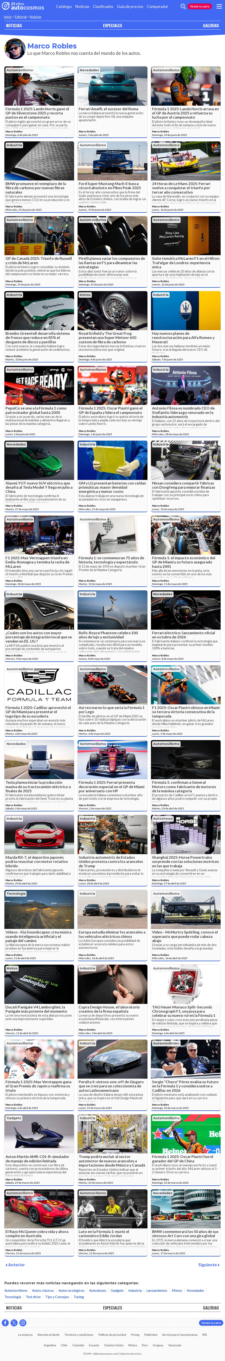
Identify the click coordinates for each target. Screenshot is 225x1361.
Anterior (15, 1264)
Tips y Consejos (57, 1297)
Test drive (33, 1297)
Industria (14, 145)
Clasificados (103, 6)
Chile (64, 1345)
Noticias (82, 6)
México (132, 1345)
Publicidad (150, 1334)
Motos (85, 295)
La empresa (25, 1334)
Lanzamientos (156, 1290)
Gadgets (14, 1118)
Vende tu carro (199, 6)
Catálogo (64, 6)
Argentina (50, 1345)
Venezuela (174, 1345)
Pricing (135, 1334)
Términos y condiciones (78, 1334)
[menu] (219, 6)
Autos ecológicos (71, 1290)
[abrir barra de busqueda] (183, 6)
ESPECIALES (112, 25)
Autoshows (163, 819)
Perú (145, 1345)
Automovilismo (20, 70)
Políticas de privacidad (112, 1334)
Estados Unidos (113, 1345)
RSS (204, 1334)
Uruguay (158, 1345)
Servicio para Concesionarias (180, 1334)
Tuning (79, 1297)
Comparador (157, 6)
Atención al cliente (48, 1334)
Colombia (78, 1345)
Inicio (8, 17)
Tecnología (16, 894)
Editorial (21, 17)
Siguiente (209, 1264)
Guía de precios (130, 6)
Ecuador (94, 1345)
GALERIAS (211, 25)
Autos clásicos (43, 1290)
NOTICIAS (14, 25)
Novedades (89, 70)
